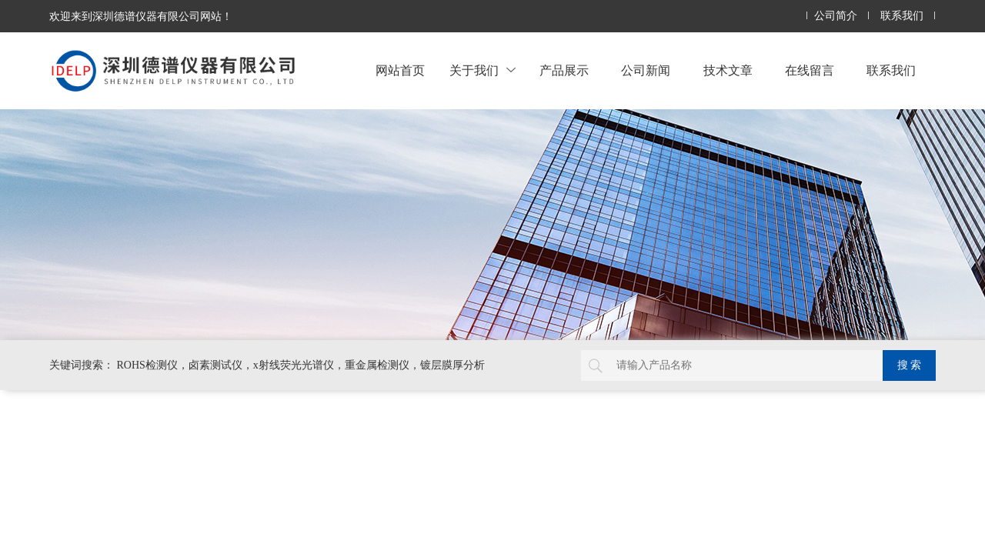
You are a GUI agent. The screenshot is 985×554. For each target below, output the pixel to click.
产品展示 (564, 70)
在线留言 (809, 70)
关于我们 (482, 70)
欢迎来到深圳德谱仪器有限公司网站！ (140, 16)
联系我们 (901, 16)
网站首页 (400, 70)
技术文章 (728, 70)
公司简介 (835, 16)
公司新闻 (645, 70)
